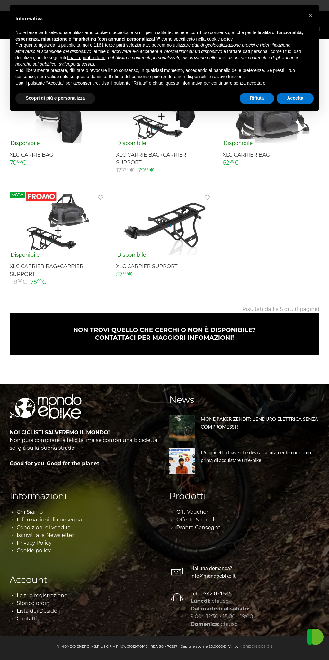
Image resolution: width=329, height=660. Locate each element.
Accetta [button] (295, 98)
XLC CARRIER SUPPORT (146, 266)
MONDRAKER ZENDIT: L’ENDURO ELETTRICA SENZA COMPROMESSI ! (259, 422)
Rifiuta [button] (257, 98)
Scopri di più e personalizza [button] (55, 98)
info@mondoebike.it (213, 576)
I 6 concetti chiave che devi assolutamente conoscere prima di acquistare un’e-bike (257, 456)
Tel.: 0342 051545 (211, 593)
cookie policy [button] (219, 38)
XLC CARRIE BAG (31, 155)
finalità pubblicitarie (86, 57)
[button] (310, 15)
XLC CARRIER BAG (246, 155)
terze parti (115, 45)
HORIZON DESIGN (256, 646)
